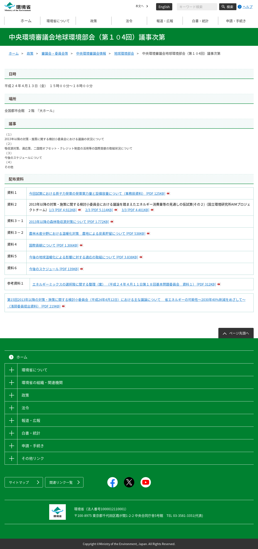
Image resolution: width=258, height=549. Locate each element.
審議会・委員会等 (55, 53)
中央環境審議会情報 (91, 53)
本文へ (141, 6)
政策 (30, 53)
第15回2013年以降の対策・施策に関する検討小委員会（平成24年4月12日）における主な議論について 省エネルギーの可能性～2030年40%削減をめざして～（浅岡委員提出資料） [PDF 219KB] (126, 303)
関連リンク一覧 (61, 482)
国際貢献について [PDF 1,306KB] (53, 245)
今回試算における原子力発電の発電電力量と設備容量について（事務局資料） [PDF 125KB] (97, 193)
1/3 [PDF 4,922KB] (63, 209)
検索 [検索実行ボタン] (230, 6)
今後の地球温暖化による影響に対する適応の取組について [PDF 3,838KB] (83, 257)
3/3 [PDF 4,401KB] (135, 209)
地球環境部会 (124, 53)
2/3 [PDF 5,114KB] (99, 209)
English (164, 6)
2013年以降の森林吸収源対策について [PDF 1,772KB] (69, 221)
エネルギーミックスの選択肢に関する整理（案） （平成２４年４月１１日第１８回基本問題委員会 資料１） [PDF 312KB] (124, 284)
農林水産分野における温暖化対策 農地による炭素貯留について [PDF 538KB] (87, 233)
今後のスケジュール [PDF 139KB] (54, 268)
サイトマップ (19, 482)
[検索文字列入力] (197, 6)
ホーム (22, 20)
